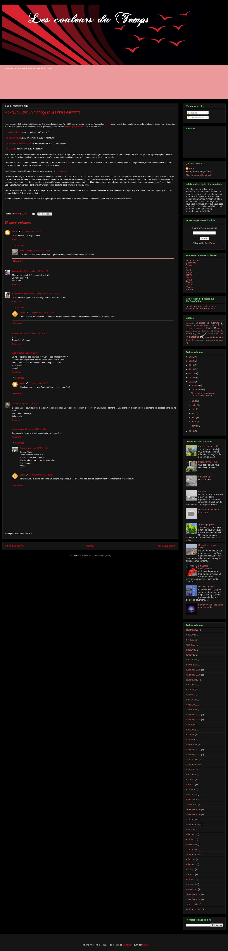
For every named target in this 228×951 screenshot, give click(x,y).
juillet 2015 (191, 864)
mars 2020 (191, 659)
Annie (22, 448)
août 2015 (190, 859)
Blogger (145, 945)
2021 (191, 357)
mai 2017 (190, 784)
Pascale (189, 265)
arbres (202, 323)
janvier (195, 426)
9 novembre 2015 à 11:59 (37, 448)
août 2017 (190, 769)
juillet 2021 (191, 634)
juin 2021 (190, 640)
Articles (192, 113)
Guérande (205, 331)
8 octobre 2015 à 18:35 (27, 353)
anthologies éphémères (75, 127)
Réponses (19, 245)
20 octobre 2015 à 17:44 (30, 404)
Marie (14, 231)
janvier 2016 (191, 844)
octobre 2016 (192, 819)
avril (194, 417)
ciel (217, 325)
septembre (197, 389)
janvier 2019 (191, 709)
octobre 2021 (192, 630)
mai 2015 (190, 874)
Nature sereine (193, 260)
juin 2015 (190, 869)
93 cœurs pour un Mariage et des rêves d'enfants (203, 394)
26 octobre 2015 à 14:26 (36, 429)
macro (200, 333)
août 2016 (190, 829)
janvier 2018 (191, 744)
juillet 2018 (191, 729)
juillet (194, 405)
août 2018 (190, 724)
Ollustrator (127, 945)
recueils (198, 340)
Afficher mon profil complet (198, 175)
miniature (218, 333)
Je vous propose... (207, 524)
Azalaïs (189, 284)
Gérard (189, 280)
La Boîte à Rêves (13, 138)
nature (194, 337)
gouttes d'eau (191, 331)
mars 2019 (191, 699)
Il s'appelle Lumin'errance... (206, 567)
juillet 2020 (191, 650)
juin (193, 409)
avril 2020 (190, 655)
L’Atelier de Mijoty (13, 132)
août (194, 401)
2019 (191, 365)
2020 (191, 361)
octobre (195, 385)
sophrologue (18, 429)
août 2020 (190, 645)
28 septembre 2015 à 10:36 (36, 333)
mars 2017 (191, 794)
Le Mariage (11, 149)
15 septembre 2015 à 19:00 (38, 250)
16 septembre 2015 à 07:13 (48, 293)
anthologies (190, 323)
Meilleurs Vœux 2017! (208, 462)
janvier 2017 (191, 804)
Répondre (16, 239)
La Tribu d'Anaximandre (23, 293)
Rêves (108, 124)
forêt (218, 328)
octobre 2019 (192, 680)
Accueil (90, 545)
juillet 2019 (191, 684)
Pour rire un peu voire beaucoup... (208, 510)
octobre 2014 (192, 904)
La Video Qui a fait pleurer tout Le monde (210, 606)
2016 (191, 377)
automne (215, 323)
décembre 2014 (193, 894)
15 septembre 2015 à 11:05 (34, 231)
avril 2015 (190, 879)
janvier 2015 (191, 889)
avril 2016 (190, 839)
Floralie (189, 282)
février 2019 (191, 705)
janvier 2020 (191, 664)
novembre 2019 (193, 675)
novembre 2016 (193, 814)
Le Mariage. (62, 171)
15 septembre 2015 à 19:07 (36, 271)
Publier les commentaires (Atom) (96, 555)
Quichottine (17, 271)
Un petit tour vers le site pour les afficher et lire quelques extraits (201, 307)
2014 (191, 431)
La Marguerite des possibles (18, 143)
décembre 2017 (193, 749)
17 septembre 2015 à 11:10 (41, 313)
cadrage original (203, 325)
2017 (191, 373)
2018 (191, 369)
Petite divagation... (207, 586)
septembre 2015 (193, 854)
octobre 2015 (192, 849)
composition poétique (194, 328)
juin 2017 (190, 779)
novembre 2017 (193, 754)
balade (188, 325)
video (221, 340)
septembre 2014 (193, 909)
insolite (189, 333)
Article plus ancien (166, 545)
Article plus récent (14, 545)
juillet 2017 (191, 774)
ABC (14, 353)
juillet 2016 (191, 834)
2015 (191, 382)
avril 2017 (190, 789)
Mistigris (189, 272)
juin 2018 (190, 734)
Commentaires (196, 117)
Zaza (188, 267)
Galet (22, 250)
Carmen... (203, 491)
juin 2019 (190, 689)
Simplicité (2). (204, 477)
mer (209, 334)
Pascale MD (17, 333)
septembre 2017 (193, 764)
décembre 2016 (193, 809)
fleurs (209, 328)
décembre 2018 (193, 714)
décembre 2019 (193, 670)
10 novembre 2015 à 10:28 (41, 475)
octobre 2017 (192, 759)
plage (208, 337)
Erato (188, 277)
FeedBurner (210, 243)
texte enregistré (210, 340)
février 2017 (191, 799)
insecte (217, 331)
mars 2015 (191, 884)
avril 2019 (190, 694)
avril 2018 (190, 739)
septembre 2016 (193, 824)
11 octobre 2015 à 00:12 (40, 383)
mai (193, 413)
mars (194, 421)
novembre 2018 (193, 719)
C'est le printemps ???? (209, 446)
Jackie (15, 404)
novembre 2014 (193, 899)
